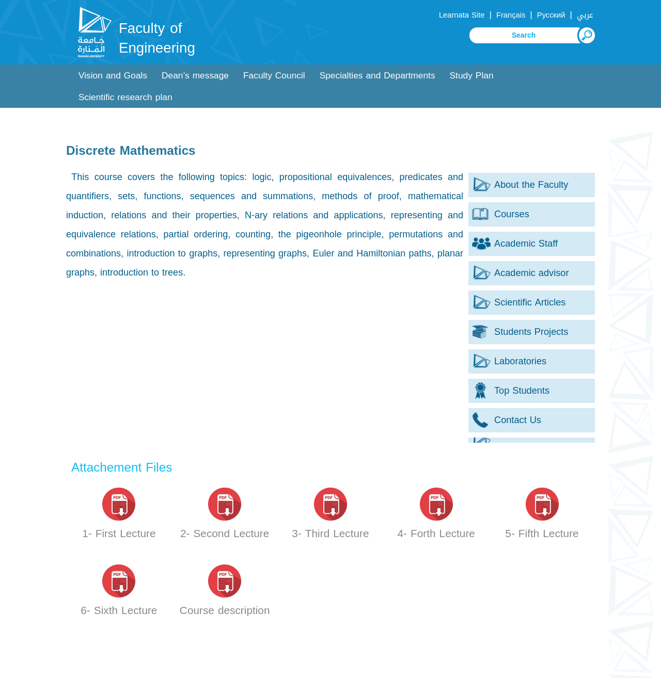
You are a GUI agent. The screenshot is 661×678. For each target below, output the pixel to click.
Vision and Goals (112, 75)
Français (510, 15)
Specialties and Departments (377, 75)
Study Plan (472, 75)
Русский (551, 15)
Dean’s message (195, 75)
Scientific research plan (125, 97)
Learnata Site (461, 15)
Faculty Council (274, 75)
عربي (585, 15)
